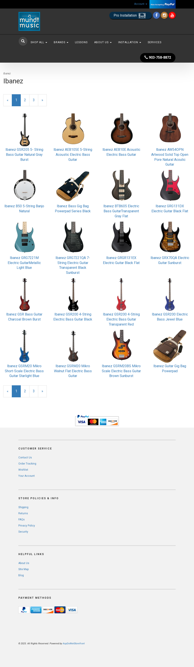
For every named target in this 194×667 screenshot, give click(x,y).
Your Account (26, 475)
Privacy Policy (26, 525)
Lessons (81, 42)
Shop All (39, 42)
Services (154, 42)
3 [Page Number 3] (35, 100)
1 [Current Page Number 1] (18, 102)
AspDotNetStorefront (74, 643)
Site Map (23, 569)
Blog (21, 575)
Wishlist (23, 469)
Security (23, 531)
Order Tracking (27, 463)
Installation (129, 42)
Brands (61, 42)
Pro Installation (130, 15)
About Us (103, 42)
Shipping (23, 507)
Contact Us (25, 457)
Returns (23, 513)
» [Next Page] (44, 102)
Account (140, 3)
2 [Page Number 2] (26, 100)
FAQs (21, 519)
